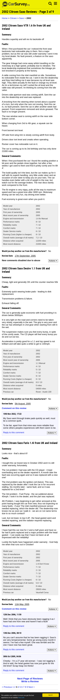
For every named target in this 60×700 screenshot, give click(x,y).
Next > (31, 687)
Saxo (21, 18)
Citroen (13, 18)
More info (22, 698)
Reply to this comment (13, 432)
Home (5, 18)
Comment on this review (14, 408)
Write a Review (30, 681)
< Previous (7, 687)
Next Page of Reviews (30, 678)
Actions (53, 261)
